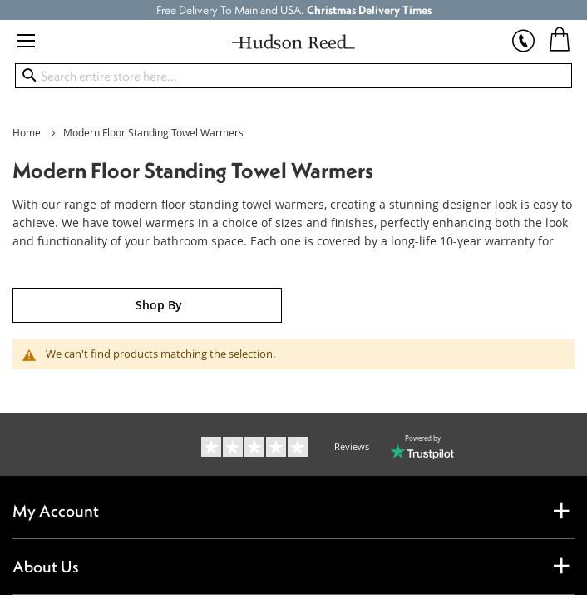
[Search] (29, 75)
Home (27, 132)
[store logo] (294, 41)
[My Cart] (560, 38)
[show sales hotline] (523, 33)
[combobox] (294, 75)
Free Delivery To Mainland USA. (294, 9)
